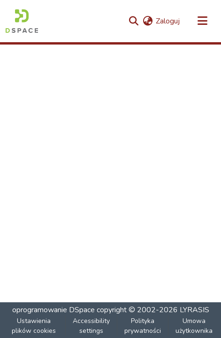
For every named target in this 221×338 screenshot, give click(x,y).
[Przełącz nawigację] (202, 21)
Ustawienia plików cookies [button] (34, 325)
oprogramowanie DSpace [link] (53, 310)
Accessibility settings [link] (91, 325)
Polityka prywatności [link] (142, 325)
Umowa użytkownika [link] (194, 325)
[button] (22, 21)
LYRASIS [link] (194, 310)
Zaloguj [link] (168, 21)
